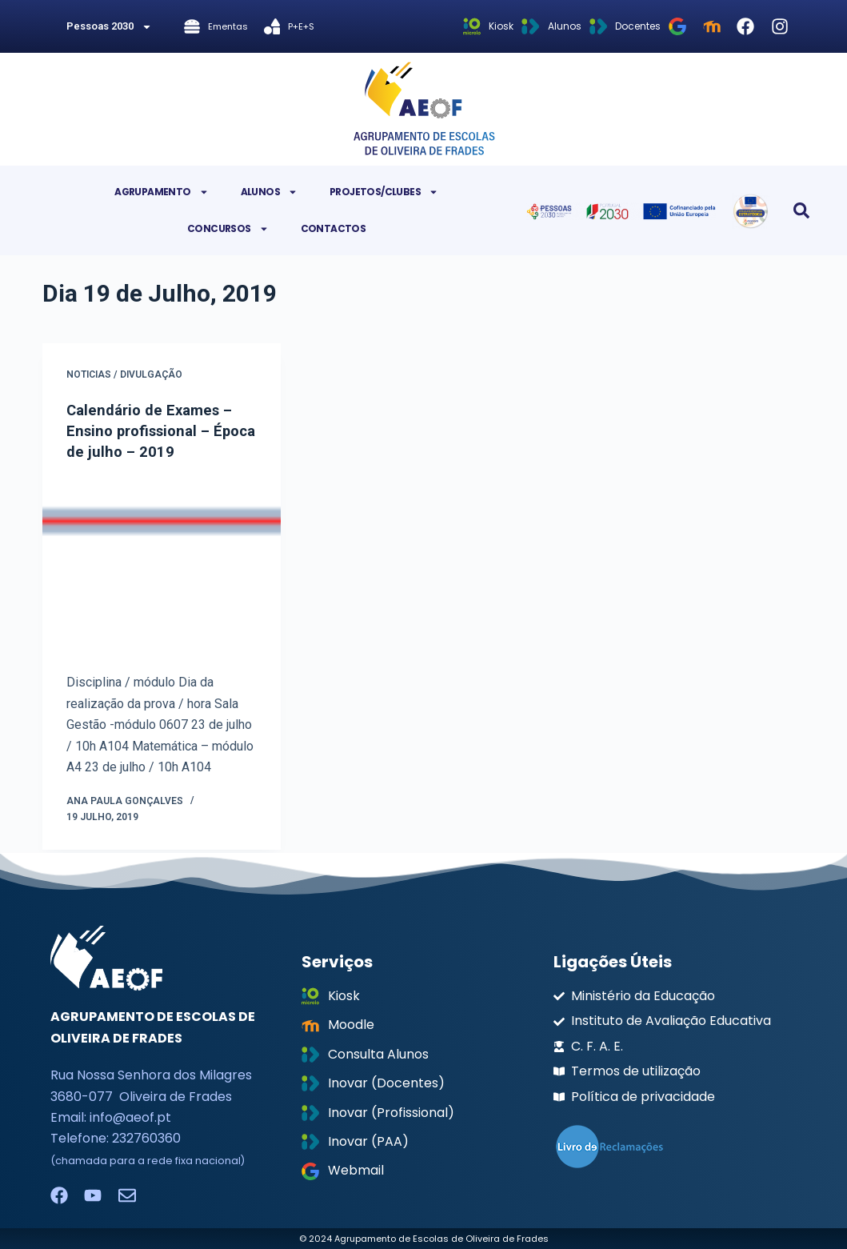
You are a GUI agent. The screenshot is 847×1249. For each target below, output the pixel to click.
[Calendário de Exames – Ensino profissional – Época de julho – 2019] (161, 567)
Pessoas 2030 (109, 27)
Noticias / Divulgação (124, 374)
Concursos (228, 229)
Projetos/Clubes (384, 192)
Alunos (269, 192)
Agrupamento (161, 192)
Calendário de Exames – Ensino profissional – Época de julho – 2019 (154, 430)
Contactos (333, 228)
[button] (801, 210)
